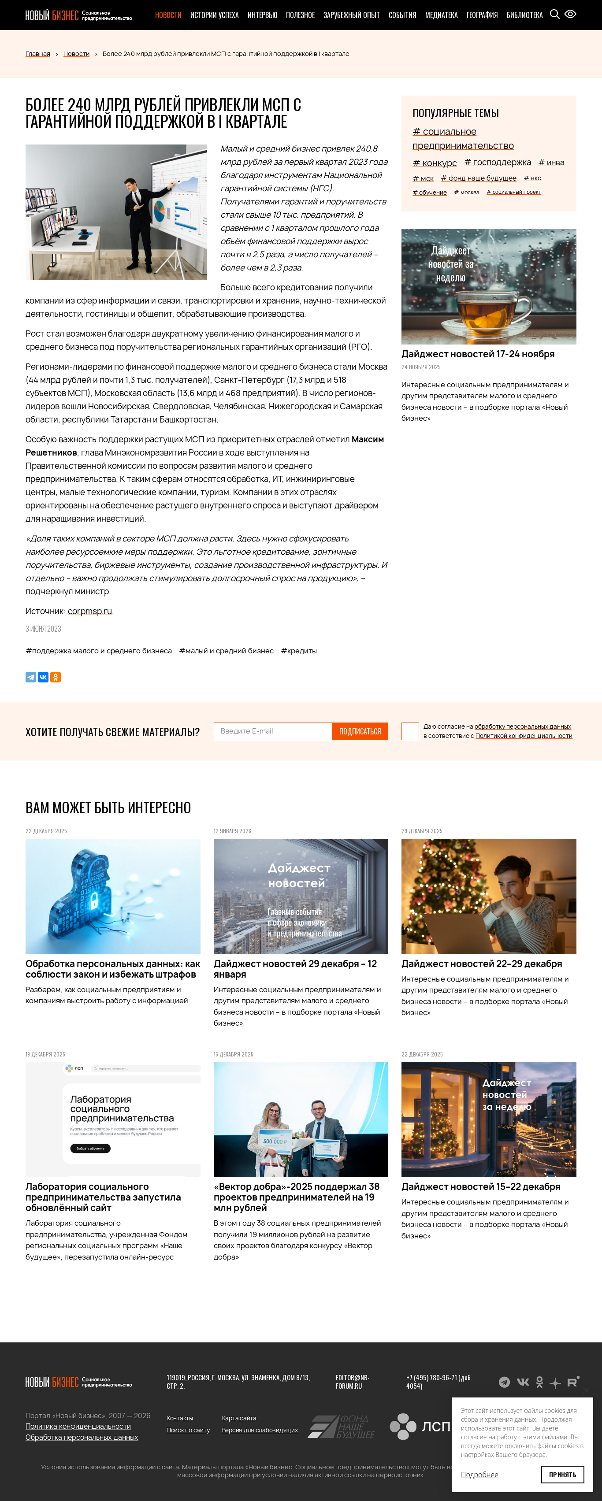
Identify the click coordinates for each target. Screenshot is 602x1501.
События (402, 15)
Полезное (300, 15)
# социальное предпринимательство (463, 139)
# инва (551, 162)
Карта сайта (239, 1418)
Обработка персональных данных (82, 1437)
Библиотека (525, 15)
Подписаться (360, 731)
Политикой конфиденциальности (524, 736)
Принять (562, 1474)
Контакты (180, 1418)
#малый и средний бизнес (226, 651)
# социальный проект (514, 192)
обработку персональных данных (523, 726)
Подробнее (479, 1474)
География (482, 15)
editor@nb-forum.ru (353, 1381)
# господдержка (497, 162)
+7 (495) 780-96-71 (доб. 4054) (439, 1381)
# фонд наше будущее (479, 178)
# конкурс (434, 163)
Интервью (262, 15)
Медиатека (441, 15)
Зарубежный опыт (351, 15)
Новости (168, 15)
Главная (38, 53)
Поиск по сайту (188, 1430)
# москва (466, 192)
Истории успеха (214, 15)
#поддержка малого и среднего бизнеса (99, 651)
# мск (423, 178)
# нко (533, 178)
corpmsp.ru (90, 611)
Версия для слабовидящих (260, 1430)
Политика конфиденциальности (78, 1426)
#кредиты (299, 651)
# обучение (429, 192)
